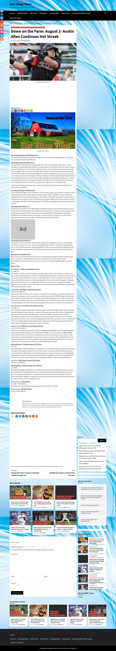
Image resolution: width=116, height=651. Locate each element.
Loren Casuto (20, 531)
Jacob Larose (44, 507)
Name (13, 576)
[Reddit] (25, 110)
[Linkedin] (18, 110)
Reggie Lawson (54, 192)
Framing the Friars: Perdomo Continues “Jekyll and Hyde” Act (27, 472)
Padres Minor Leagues (48, 466)
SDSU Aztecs (33, 13)
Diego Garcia (22, 505)
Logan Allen (15, 289)
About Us (12, 13)
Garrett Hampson (65, 173)
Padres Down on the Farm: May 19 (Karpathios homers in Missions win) (42, 529)
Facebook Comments (30, 546)
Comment (14, 554)
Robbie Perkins (54, 173)
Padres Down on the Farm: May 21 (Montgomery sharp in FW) (20, 503)
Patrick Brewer (25, 40)
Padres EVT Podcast (15, 18)
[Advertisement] (43, 95)
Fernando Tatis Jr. (31, 466)
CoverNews (64, 648)
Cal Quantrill (69, 157)
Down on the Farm (15, 27)
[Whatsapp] (28, 110)
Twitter (80, 597)
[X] (15, 110)
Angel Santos (15, 213)
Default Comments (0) (17, 546)
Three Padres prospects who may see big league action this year (42, 503)
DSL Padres (23, 466)
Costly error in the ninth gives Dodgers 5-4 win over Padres (65, 528)
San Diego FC (43, 13)
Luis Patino (14, 360)
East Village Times (21, 4)
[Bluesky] (1, 35)
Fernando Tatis (16, 306)
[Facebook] (12, 110)
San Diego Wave (54, 13)
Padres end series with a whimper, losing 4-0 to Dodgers (20, 528)
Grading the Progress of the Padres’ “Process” (59, 472)
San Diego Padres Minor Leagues (81, 13)
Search (80, 437)
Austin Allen (15, 269)
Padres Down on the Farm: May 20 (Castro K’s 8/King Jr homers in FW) (66, 503)
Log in (12, 635)
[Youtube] (1, 32)
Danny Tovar (15, 382)
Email (45, 576)
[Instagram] (1, 28)
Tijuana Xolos (65, 13)
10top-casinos (41, 298)
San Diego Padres (22, 13)
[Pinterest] (21, 110)
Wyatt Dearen (66, 531)
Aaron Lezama (15, 389)
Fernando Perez (40, 182)
